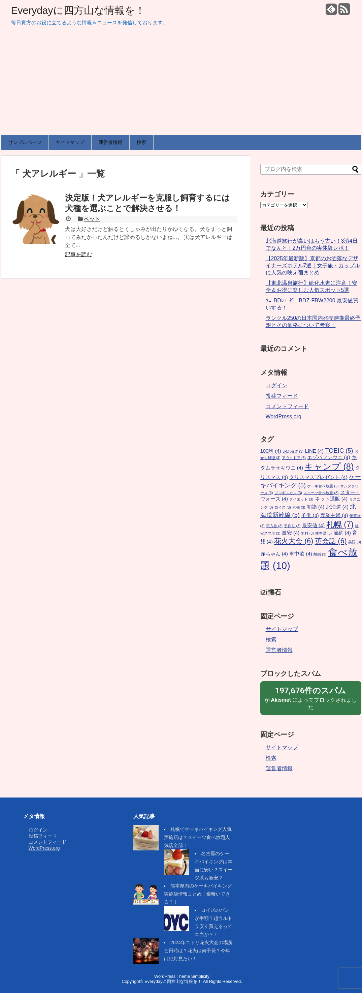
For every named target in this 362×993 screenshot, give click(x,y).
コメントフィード (287, 406)
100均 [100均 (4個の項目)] (270, 451)
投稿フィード (282, 396)
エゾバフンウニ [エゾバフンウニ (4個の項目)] (328, 457)
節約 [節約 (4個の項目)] (342, 533)
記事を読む (78, 254)
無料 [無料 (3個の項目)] (307, 533)
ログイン (276, 385)
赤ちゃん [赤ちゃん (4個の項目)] (274, 553)
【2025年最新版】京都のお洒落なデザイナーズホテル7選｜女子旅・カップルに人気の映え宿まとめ (313, 265)
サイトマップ (70, 142)
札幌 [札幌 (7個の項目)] (340, 524)
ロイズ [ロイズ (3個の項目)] (282, 507)
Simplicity (200, 976)
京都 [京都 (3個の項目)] (298, 507)
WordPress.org (283, 416)
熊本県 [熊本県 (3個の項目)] (323, 533)
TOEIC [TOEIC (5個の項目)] (339, 450)
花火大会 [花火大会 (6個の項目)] (293, 541)
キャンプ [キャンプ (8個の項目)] (329, 466)
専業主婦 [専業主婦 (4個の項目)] (334, 515)
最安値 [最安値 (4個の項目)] (313, 525)
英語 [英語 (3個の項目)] (354, 542)
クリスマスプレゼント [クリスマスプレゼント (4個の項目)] (318, 477)
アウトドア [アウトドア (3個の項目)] (294, 458)
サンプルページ (24, 142)
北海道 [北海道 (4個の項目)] (337, 507)
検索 (141, 142)
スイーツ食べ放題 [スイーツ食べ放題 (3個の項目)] (320, 493)
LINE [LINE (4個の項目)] (314, 451)
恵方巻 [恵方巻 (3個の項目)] (274, 526)
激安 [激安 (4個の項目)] (290, 533)
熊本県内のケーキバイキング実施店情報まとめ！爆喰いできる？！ (198, 894)
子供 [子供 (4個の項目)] (310, 515)
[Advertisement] (181, 84)
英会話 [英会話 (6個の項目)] (331, 541)
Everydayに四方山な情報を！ (78, 10)
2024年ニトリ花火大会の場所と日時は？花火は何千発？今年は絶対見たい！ (198, 950)
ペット (92, 219)
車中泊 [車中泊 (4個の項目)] (300, 553)
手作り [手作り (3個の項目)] (292, 526)
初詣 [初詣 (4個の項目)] (315, 507)
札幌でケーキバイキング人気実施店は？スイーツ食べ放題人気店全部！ (198, 837)
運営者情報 (110, 142)
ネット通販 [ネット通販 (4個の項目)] (331, 499)
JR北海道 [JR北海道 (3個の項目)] (293, 451)
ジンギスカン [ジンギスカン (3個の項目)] (288, 493)
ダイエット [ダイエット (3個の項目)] (301, 499)
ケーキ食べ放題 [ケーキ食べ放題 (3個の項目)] (322, 486)
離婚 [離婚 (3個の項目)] (320, 554)
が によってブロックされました (310, 697)
